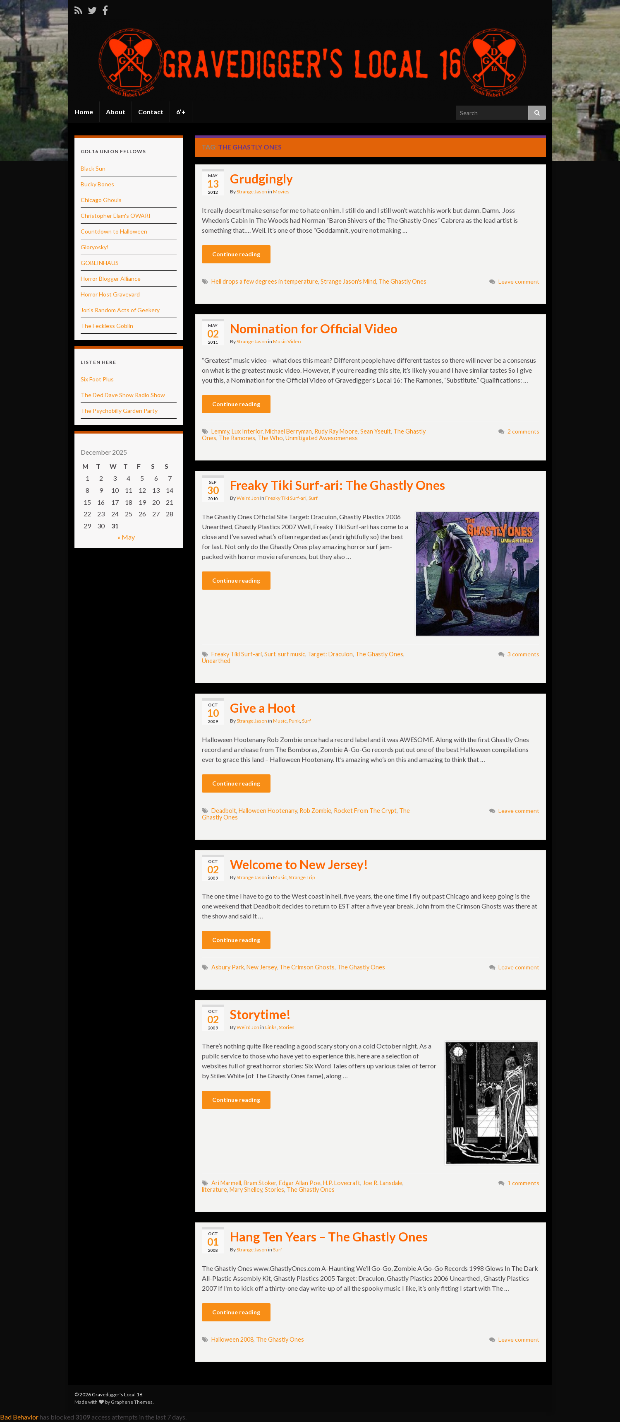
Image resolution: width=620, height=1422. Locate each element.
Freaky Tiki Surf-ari (285, 498)
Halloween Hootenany (268, 810)
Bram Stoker (260, 1182)
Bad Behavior (19, 1417)
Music (280, 721)
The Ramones (237, 437)
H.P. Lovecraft (341, 1182)
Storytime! (260, 1014)
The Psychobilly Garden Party (119, 410)
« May (126, 537)
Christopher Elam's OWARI (116, 215)
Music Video (287, 341)
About (115, 112)
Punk (294, 721)
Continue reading (236, 254)
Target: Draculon (330, 654)
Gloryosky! (95, 247)
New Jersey (262, 967)
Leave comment (518, 281)
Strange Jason (252, 191)
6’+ (181, 112)
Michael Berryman (288, 431)
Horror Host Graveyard (110, 294)
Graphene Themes (132, 1402)
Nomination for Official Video (313, 328)
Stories (286, 1027)
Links (271, 1027)
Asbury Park (227, 967)
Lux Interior (247, 431)
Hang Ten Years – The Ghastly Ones (329, 1236)
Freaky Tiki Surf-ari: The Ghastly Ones (337, 484)
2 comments (523, 431)
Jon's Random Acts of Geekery (120, 309)
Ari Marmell (226, 1182)
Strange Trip (302, 877)
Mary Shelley (246, 1189)
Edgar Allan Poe (300, 1182)
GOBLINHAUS (100, 262)
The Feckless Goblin (107, 325)
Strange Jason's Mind (348, 281)
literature (214, 1189)
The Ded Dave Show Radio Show (123, 394)
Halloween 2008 (232, 1339)
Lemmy (220, 431)
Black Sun (93, 168)
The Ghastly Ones (402, 281)
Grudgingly (261, 178)
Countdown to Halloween (114, 231)
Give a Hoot (263, 707)
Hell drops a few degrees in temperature (264, 281)
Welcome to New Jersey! (299, 864)
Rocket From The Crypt (365, 810)
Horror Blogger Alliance (111, 278)
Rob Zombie (315, 810)
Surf (313, 498)
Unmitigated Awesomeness (321, 437)
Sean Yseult (375, 431)
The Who (270, 437)
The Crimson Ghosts (307, 967)
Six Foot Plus (97, 379)
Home (83, 112)
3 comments (523, 654)
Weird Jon (248, 498)
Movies (281, 191)
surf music (291, 654)
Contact (150, 112)
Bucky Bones (97, 184)
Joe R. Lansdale (382, 1182)
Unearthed (216, 660)
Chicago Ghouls (101, 199)
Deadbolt (223, 810)
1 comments (523, 1182)
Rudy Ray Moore (336, 431)
